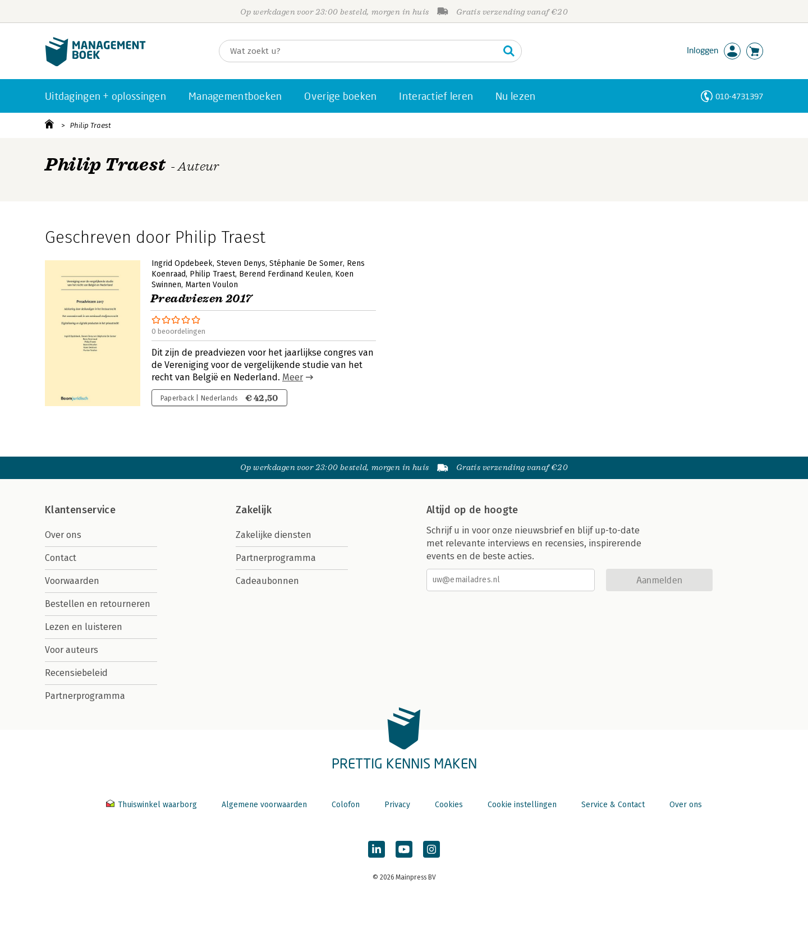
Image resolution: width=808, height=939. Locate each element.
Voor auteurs (71, 650)
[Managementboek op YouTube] (404, 849)
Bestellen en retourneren (97, 604)
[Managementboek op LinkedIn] (376, 849)
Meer (292, 377)
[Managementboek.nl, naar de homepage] (95, 63)
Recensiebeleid (76, 673)
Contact (60, 558)
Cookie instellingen (522, 804)
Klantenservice (80, 510)
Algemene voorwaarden (264, 804)
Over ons (63, 535)
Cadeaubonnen (267, 581)
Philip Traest (90, 125)
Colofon (346, 804)
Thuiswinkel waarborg (152, 804)
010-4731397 (739, 96)
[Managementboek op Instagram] (431, 849)
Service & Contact (613, 804)
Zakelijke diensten (273, 535)
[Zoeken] (359, 51)
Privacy (397, 804)
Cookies (449, 804)
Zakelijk (254, 510)
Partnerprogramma (85, 696)
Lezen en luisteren (83, 627)
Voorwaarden (72, 581)
